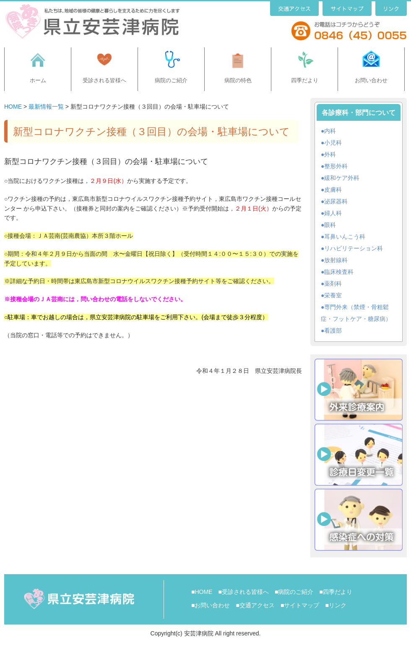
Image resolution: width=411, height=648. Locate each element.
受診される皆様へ (104, 80)
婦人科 (333, 213)
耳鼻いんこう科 (344, 236)
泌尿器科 (336, 201)
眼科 (330, 224)
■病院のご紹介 (294, 591)
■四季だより (335, 591)
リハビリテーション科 (353, 248)
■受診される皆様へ (243, 591)
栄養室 (333, 295)
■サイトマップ (300, 605)
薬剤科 (333, 283)
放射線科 (336, 260)
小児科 (333, 142)
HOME (13, 106)
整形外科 (336, 166)
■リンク (335, 605)
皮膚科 (333, 189)
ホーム (38, 80)
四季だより (304, 80)
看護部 (333, 330)
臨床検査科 (339, 271)
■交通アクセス (255, 605)
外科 (330, 154)
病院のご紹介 (171, 80)
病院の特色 (238, 80)
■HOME (201, 591)
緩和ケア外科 (341, 177)
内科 (330, 131)
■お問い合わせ (210, 605)
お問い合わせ (371, 80)
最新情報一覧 (46, 106)
